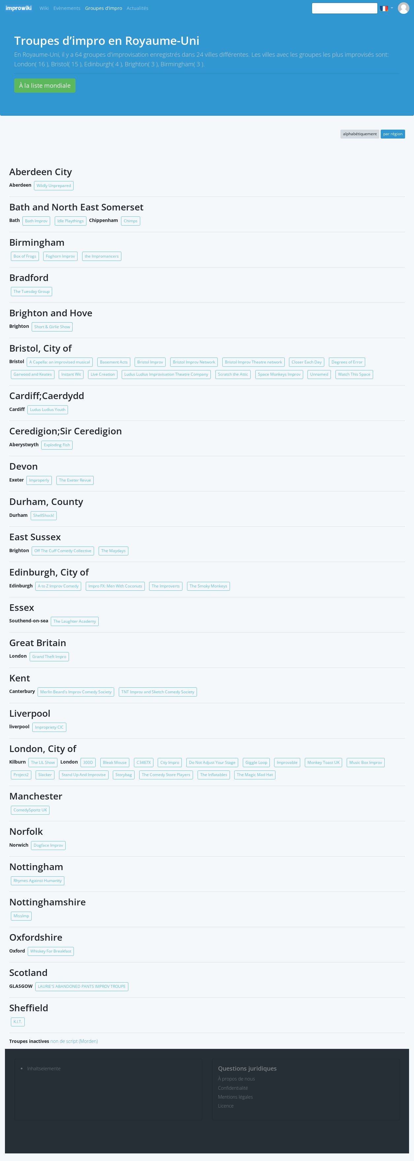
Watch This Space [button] (354, 374)
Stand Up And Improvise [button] (84, 774)
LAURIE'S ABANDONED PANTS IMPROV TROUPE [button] (82, 986)
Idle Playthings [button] (70, 221)
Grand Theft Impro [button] (49, 656)
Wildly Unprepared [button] (54, 185)
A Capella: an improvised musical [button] (59, 362)
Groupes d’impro (103, 8)
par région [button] (392, 134)
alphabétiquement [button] (360, 134)
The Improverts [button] (166, 586)
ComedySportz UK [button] (30, 810)
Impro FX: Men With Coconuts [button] (115, 586)
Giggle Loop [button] (256, 762)
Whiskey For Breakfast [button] (50, 951)
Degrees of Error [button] (347, 362)
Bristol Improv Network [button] (194, 362)
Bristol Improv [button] (150, 362)
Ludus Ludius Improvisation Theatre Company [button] (166, 374)
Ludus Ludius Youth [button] (47, 409)
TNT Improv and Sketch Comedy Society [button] (157, 692)
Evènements (66, 8)
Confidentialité (233, 1088)
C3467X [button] (144, 762)
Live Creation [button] (103, 374)
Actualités (137, 8)
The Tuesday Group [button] (31, 291)
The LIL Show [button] (43, 762)
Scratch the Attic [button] (233, 374)
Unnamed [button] (319, 374)
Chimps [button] (131, 221)
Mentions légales (235, 1097)
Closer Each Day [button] (307, 362)
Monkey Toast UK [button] (323, 762)
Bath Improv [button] (36, 221)
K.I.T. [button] (18, 1021)
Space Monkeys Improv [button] (279, 374)
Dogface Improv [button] (48, 845)
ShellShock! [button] (43, 515)
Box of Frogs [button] (25, 256)
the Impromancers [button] (102, 256)
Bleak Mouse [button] (115, 762)
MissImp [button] (21, 916)
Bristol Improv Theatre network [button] (253, 362)
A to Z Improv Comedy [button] (58, 586)
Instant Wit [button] (71, 374)
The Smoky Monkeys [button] (208, 586)
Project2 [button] (21, 774)
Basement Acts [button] (114, 362)
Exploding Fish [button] (57, 445)
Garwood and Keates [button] (33, 374)
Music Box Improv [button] (365, 762)
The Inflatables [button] (213, 774)
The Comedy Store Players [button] (166, 774)
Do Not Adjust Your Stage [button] (212, 762)
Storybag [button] (123, 774)
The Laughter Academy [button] (74, 621)
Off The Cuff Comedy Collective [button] (62, 550)
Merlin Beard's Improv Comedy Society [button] (75, 692)
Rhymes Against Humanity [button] (38, 880)
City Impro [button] (169, 762)
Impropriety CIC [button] (49, 727)
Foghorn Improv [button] (60, 256)
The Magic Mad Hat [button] (255, 774)
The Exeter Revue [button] (75, 480)
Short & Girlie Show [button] (52, 326)
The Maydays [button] (113, 550)
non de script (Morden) (74, 1041)
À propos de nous (236, 1079)
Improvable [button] (287, 762)
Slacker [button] (45, 774)
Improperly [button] (39, 480)
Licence (226, 1106)
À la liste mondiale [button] (45, 85)
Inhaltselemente (44, 1068)
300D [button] (88, 762)
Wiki (44, 8)
